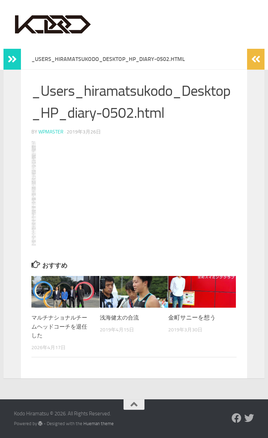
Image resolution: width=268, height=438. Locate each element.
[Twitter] (249, 418)
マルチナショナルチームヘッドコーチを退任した (61, 326)
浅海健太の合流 (120, 317)
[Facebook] (236, 418)
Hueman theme (98, 423)
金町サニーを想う (192, 317)
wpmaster (51, 132)
